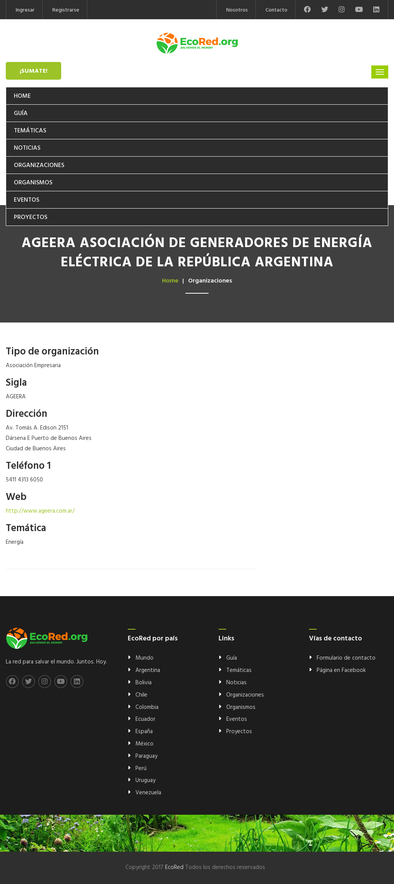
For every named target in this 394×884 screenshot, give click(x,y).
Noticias (27, 148)
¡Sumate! (33, 71)
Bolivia (143, 682)
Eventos (26, 200)
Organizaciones (39, 165)
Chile (141, 695)
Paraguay (146, 756)
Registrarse (65, 10)
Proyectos (30, 217)
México (144, 744)
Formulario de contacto (346, 658)
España (144, 731)
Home (22, 96)
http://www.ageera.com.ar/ (40, 511)
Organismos (33, 183)
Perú (141, 768)
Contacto (276, 10)
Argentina (147, 670)
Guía (21, 114)
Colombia (147, 707)
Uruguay (145, 780)
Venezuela (148, 792)
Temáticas (30, 131)
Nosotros (237, 10)
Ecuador (145, 719)
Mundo (144, 658)
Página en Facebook (341, 670)
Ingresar (25, 10)
